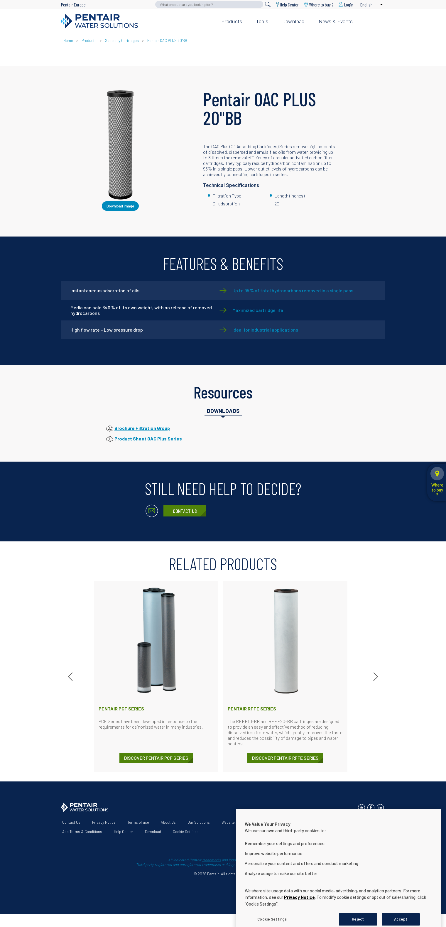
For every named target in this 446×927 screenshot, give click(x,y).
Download (293, 21)
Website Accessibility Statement (248, 822)
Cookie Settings (186, 831)
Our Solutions (198, 822)
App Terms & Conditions (82, 831)
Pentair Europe (73, 4)
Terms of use (138, 822)
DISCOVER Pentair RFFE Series (285, 758)
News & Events (336, 21)
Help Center (289, 4)
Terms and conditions (304, 822)
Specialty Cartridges (122, 40)
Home (68, 40)
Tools (262, 21)
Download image (120, 206)
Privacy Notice (104, 822)
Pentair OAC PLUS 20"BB (167, 40)
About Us (168, 822)
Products (231, 21)
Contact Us (185, 511)
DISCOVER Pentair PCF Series (156, 758)
